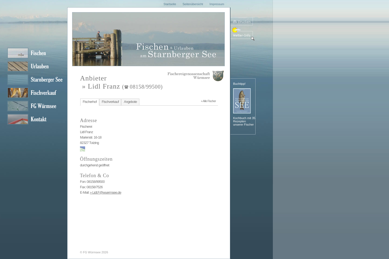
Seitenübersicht (193, 4)
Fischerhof (90, 102)
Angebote (130, 102)
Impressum (217, 4)
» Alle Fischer (208, 101)
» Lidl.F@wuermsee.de (105, 192)
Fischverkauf (110, 102)
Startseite (169, 4)
